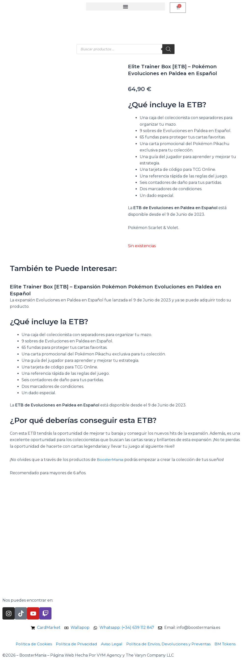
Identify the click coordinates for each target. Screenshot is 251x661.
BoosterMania (110, 459)
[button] (125, 6)
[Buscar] (168, 49)
